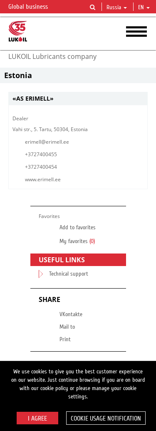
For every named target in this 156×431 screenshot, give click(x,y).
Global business (33, 7)
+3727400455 (41, 154)
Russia (116, 7)
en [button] (144, 7)
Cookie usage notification (106, 418)
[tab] (78, 98)
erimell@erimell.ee (47, 142)
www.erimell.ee (43, 179)
